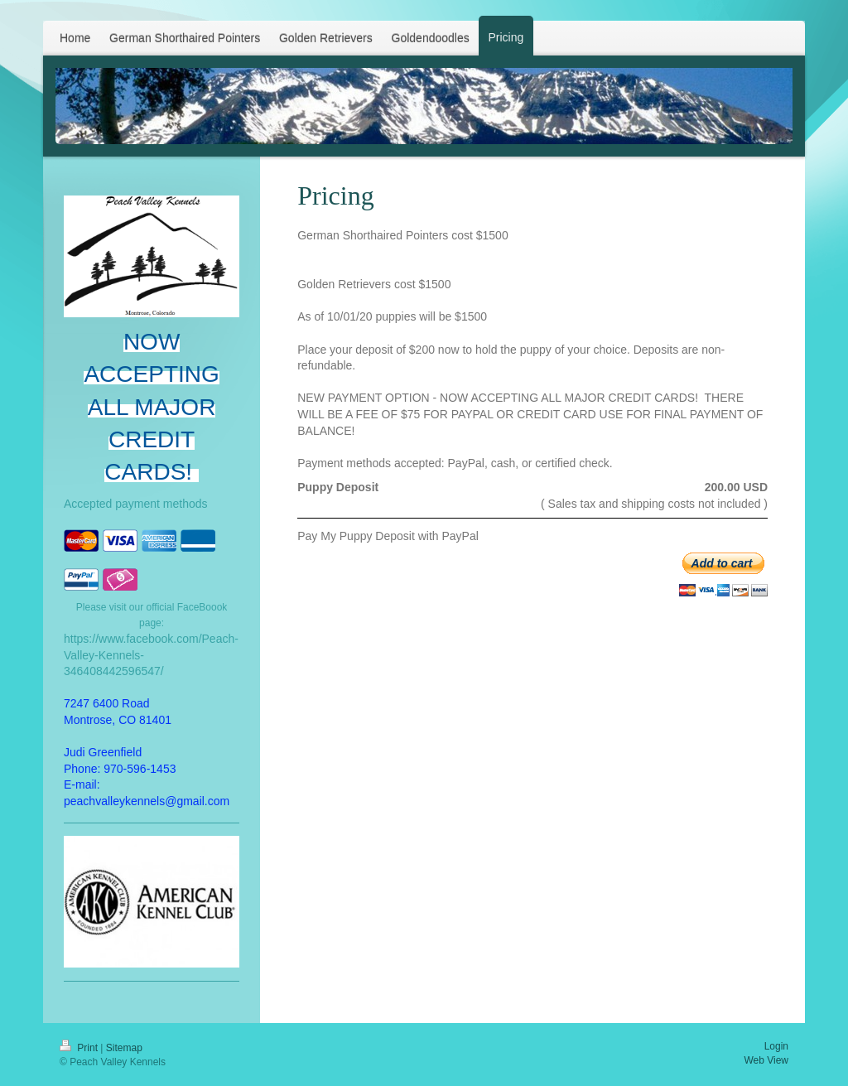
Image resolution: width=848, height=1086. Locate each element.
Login (776, 1046)
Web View (766, 1060)
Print (80, 1048)
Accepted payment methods (136, 503)
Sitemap (124, 1048)
